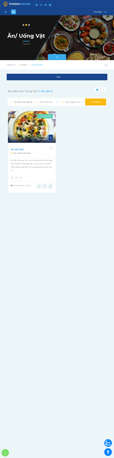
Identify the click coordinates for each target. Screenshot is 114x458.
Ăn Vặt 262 (17, 149)
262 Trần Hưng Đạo (21, 153)
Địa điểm (23, 65)
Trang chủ (11, 65)
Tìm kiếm (95, 102)
